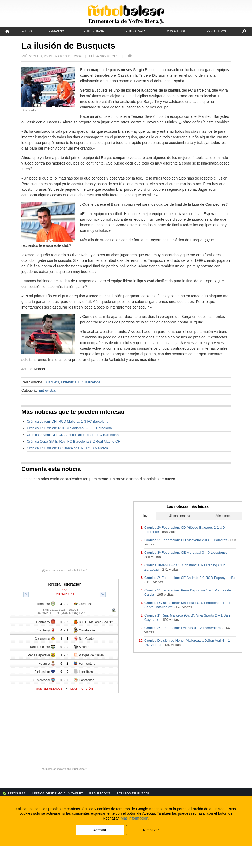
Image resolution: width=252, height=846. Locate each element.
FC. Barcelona (89, 382)
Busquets (51, 382)
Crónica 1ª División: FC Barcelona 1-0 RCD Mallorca (67, 448)
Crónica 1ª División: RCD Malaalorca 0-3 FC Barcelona (69, 428)
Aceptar (99, 830)
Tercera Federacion (64, 584)
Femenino (56, 31)
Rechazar (151, 830)
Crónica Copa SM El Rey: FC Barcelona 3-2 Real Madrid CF (73, 441)
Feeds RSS (17, 793)
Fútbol (27, 31)
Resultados (216, 31)
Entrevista (68, 382)
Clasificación (81, 688)
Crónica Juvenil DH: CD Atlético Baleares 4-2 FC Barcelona (73, 435)
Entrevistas (47, 390)
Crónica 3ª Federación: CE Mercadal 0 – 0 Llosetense (185, 553)
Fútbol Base (94, 31)
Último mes (222, 516)
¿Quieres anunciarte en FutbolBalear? (64, 570)
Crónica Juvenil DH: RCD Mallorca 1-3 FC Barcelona (67, 421)
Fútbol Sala (136, 31)
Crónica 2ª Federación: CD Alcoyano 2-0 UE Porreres (185, 540)
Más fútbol (176, 31)
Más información (134, 818)
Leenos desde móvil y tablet (57, 793)
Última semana (179, 516)
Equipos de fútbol (133, 793)
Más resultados (49, 688)
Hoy (144, 516)
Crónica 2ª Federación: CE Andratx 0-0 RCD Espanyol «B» (189, 578)
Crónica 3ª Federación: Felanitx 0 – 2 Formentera (182, 628)
